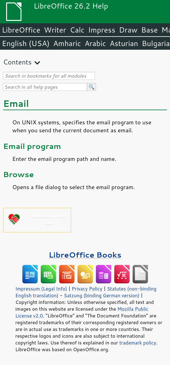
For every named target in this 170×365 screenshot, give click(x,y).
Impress (101, 30)
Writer (55, 30)
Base (149, 30)
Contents (17, 62)
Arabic (95, 43)
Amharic (67, 43)
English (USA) (26, 43)
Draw (128, 30)
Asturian (124, 43)
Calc (77, 30)
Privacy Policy (87, 288)
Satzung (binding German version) (102, 295)
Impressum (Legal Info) (41, 288)
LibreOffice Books (85, 254)
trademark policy (137, 342)
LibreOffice (21, 30)
